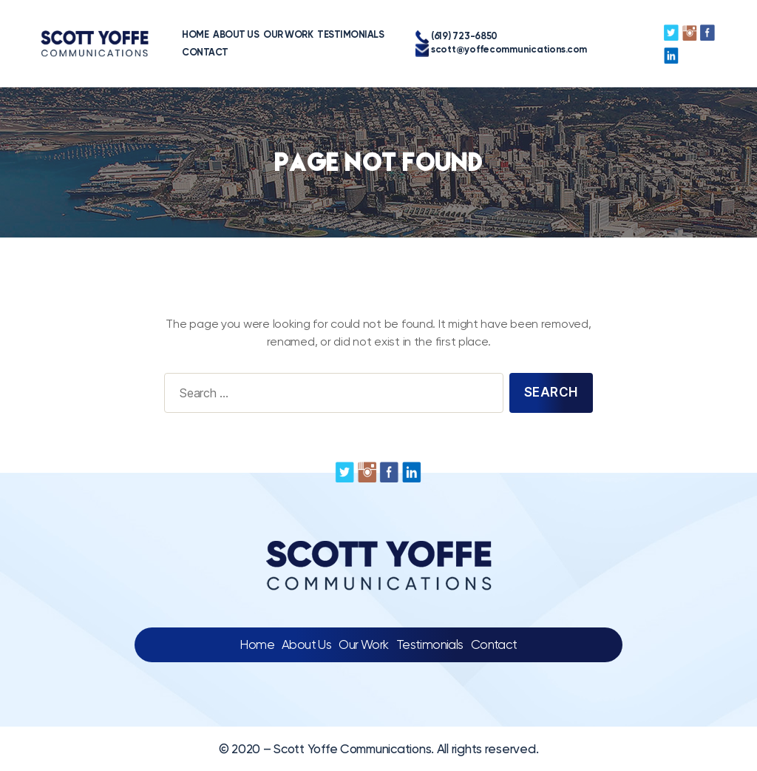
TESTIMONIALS (309, 34)
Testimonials (430, 644)
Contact (494, 644)
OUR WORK (247, 34)
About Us (306, 644)
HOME (154, 34)
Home (257, 644)
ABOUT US (195, 34)
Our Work (363, 644)
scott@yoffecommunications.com (477, 50)
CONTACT (164, 52)
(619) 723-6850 (433, 37)
